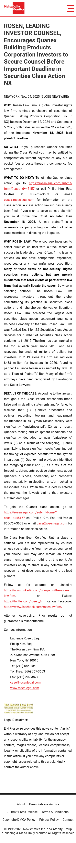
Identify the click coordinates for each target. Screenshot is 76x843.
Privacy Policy (49, 820)
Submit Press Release (22, 812)
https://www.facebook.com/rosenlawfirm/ (33, 607)
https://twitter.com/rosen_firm (24, 601)
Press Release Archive (44, 804)
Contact (68, 820)
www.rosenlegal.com (24, 688)
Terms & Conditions (55, 812)
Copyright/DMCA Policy (19, 820)
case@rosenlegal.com (19, 200)
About (21, 804)
